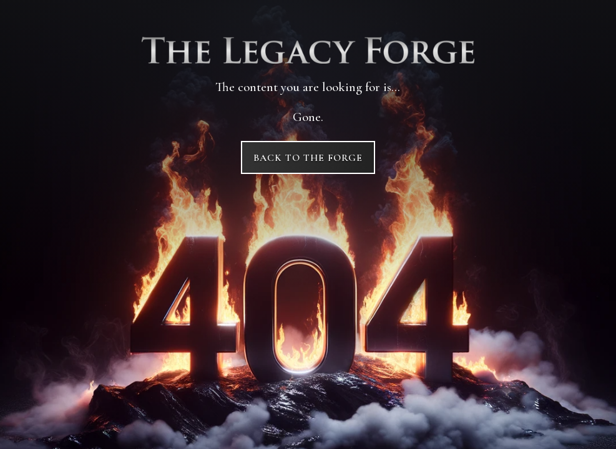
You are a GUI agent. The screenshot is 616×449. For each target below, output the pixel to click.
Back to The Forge (308, 158)
